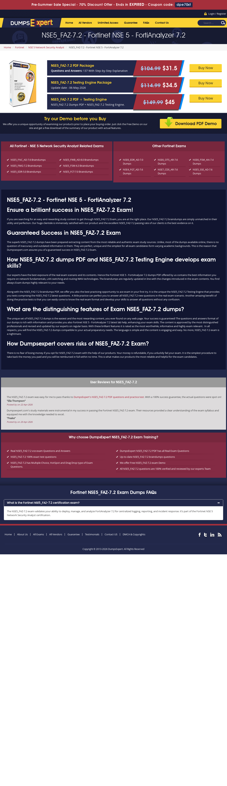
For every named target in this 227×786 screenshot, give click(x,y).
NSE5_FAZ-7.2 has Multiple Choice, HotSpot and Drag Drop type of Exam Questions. (52, 464)
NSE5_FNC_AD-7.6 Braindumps (28, 159)
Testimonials (92, 534)
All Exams (38, 534)
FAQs (146, 23)
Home (69, 23)
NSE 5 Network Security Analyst (46, 47)
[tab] (113, 502)
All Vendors (85, 23)
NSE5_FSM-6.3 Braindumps (78, 165)
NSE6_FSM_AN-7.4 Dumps (203, 161)
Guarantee (130, 23)
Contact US (111, 534)
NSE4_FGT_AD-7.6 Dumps (133, 171)
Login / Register (217, 13)
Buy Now (205, 67)
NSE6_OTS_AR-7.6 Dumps (168, 161)
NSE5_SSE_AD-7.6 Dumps (202, 171)
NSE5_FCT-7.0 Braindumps (78, 171)
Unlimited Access (108, 23)
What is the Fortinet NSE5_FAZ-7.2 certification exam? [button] (43, 503)
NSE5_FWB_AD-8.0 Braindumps (80, 159)
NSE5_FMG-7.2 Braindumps (26, 165)
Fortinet (19, 47)
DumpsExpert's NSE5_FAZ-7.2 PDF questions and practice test (109, 397)
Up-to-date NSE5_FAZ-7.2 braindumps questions (147, 457)
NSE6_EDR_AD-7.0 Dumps (133, 161)
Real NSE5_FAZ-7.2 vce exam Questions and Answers (40, 451)
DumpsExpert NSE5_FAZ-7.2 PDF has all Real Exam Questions (154, 451)
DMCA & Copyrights (134, 534)
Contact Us (162, 23)
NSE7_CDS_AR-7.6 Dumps (168, 171)
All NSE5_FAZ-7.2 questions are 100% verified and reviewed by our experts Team (165, 468)
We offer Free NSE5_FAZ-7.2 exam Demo (142, 462)
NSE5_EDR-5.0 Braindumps (26, 171)
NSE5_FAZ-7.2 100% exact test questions (33, 457)
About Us (22, 534)
